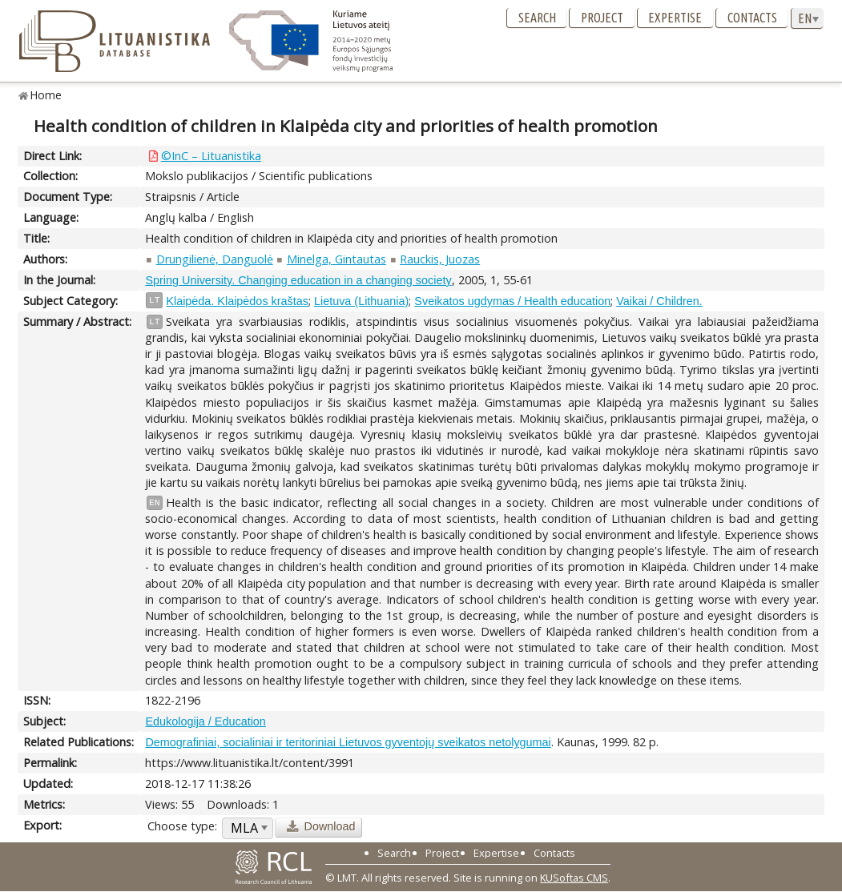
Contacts (752, 17)
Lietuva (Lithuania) (361, 301)
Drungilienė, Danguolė (214, 259)
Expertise (675, 17)
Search (537, 17)
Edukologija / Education (205, 721)
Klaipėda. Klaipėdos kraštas (237, 301)
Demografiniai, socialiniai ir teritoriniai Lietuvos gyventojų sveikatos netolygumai (347, 742)
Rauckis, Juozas (440, 259)
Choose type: (182, 826)
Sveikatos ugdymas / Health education (512, 301)
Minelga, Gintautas (336, 259)
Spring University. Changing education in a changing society (298, 280)
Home (46, 94)
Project (602, 17)
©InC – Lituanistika (211, 155)
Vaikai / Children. (659, 301)
